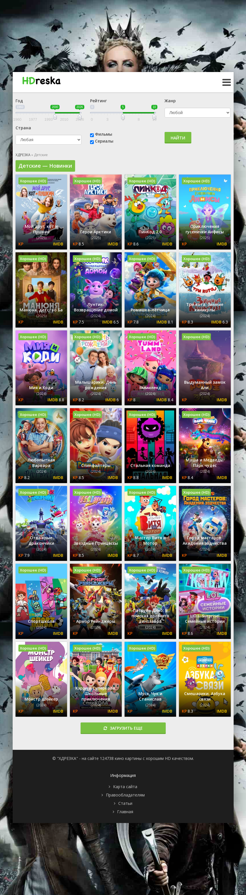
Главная (125, 811)
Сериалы (104, 141)
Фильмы (103, 134)
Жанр (170, 100)
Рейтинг (98, 100)
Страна (23, 127)
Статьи (125, 803)
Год (19, 100)
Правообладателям (125, 795)
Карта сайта (125, 786)
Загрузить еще (123, 728)
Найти (178, 138)
